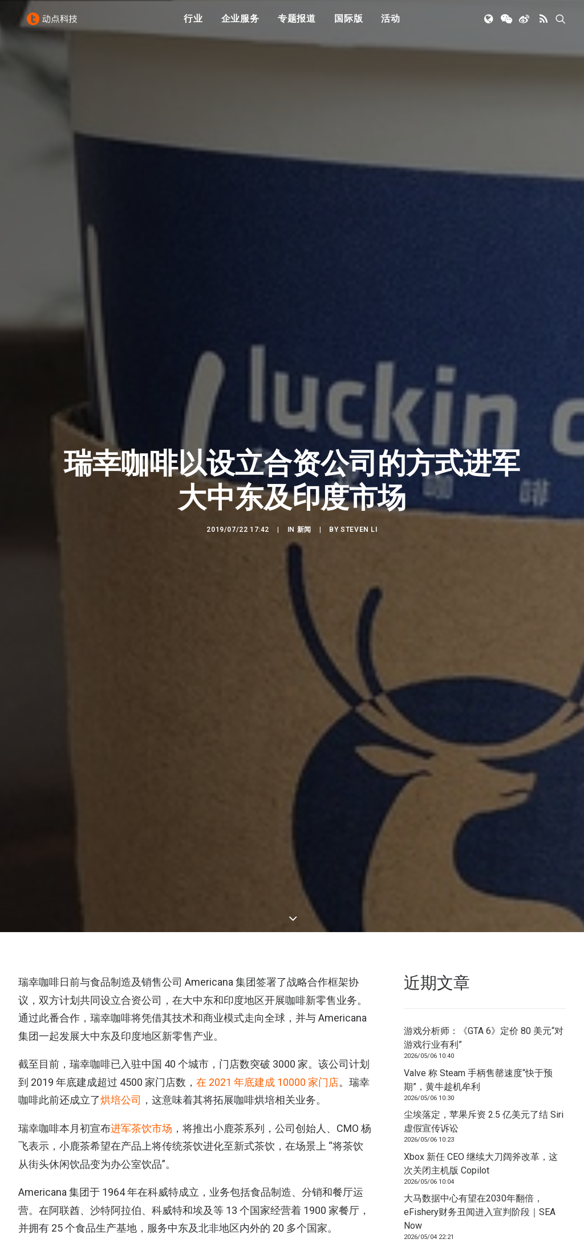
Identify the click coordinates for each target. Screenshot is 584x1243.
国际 (57, 836)
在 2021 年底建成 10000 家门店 (267, 633)
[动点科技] (54, 24)
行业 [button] (193, 24)
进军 (121, 679)
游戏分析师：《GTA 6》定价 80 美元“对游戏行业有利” (483, 589)
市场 (85, 836)
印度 (29, 836)
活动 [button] (390, 24)
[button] (489, 24)
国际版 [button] (348, 24)
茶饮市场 (151, 679)
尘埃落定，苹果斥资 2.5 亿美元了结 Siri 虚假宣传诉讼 (483, 673)
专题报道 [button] (297, 24)
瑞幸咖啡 (119, 836)
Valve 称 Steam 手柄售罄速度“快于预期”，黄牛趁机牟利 (478, 630)
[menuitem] (193, 24)
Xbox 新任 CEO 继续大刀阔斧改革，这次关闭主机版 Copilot (481, 714)
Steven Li (358, 305)
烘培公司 (120, 651)
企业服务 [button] (240, 24)
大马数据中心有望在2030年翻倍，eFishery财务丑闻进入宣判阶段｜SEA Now (479, 763)
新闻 (304, 305)
